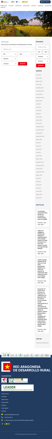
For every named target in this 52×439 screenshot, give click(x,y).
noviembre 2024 (40, 130)
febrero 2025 (39, 120)
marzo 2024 (39, 155)
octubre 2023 (39, 168)
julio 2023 (38, 178)
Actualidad (11, 5)
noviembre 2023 (40, 165)
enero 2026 (38, 84)
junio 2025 (38, 107)
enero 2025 (38, 123)
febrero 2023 (39, 194)
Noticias (40, 205)
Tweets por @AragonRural (42, 342)
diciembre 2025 (39, 87)
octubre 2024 (39, 133)
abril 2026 (38, 75)
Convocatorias (48, 5)
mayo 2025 (38, 110)
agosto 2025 (39, 100)
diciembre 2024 (39, 126)
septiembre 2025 (40, 97)
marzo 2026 (39, 78)
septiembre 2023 (40, 172)
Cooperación (40, 5)
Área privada (45, 1)
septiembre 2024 (40, 136)
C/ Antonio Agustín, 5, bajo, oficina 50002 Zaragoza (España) (17, 420)
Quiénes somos (4, 5)
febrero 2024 (39, 159)
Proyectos (33, 5)
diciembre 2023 (39, 162)
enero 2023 (38, 197)
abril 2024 (38, 152)
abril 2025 (38, 113)
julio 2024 (38, 142)
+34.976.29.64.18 (7, 417)
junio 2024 (38, 146)
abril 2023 (38, 188)
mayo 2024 (38, 149)
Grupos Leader (26, 5)
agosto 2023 (39, 175)
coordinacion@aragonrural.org (10, 414)
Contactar (3, 7)
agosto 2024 (39, 139)
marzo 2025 (39, 117)
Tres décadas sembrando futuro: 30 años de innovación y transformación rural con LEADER (43, 215)
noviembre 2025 (40, 91)
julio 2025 (38, 104)
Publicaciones (18, 5)
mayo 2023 (38, 185)
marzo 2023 (39, 191)
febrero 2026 (39, 81)
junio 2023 (38, 181)
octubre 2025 (39, 94)
